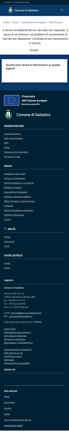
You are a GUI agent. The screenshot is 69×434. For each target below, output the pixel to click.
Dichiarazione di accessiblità (17, 363)
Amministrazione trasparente (17, 349)
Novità (11, 229)
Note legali (9, 359)
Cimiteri (7, 219)
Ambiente (8, 205)
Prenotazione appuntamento (17, 332)
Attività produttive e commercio (19, 182)
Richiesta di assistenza (14, 339)
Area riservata (10, 390)
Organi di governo (12, 133)
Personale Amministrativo (16, 152)
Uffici (6, 142)
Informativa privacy (13, 356)
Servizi (15, 22)
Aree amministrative (13, 138)
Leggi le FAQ (10, 329)
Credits (7, 414)
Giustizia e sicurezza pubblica (17, 196)
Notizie (7, 237)
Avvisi (6, 246)
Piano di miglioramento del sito (17, 419)
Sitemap (7, 408)
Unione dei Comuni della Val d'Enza (16, 2)
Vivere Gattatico (13, 255)
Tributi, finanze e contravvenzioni (19, 201)
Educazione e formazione (34, 22)
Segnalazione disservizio (15, 335)
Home (6, 22)
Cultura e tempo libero (14, 178)
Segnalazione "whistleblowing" (18, 342)
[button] (62, 10)
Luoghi (7, 263)
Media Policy (9, 402)
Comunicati (9, 241)
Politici (7, 147)
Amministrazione (14, 125)
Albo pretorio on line (13, 353)
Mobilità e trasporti (13, 187)
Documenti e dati (12, 156)
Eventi (7, 267)
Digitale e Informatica (14, 214)
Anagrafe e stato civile (14, 173)
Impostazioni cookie (13, 425)
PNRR (6, 396)
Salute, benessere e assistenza (18, 210)
